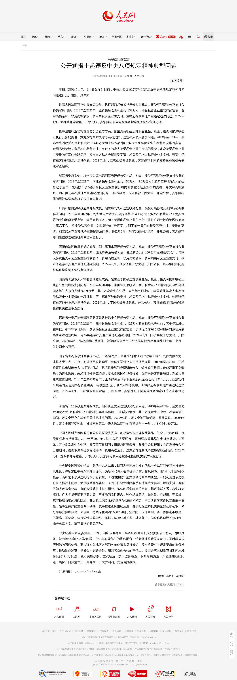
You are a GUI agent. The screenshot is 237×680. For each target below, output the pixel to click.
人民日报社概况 (48, 631)
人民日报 (59, 611)
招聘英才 (91, 631)
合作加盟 (116, 631)
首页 (23, 36)
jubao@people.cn (148, 637)
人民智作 (168, 611)
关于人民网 (65, 631)
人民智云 (150, 611)
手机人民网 (95, 611)
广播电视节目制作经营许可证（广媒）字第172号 (158, 649)
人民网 (24, 45)
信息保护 (179, 631)
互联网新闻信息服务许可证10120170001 (75, 649)
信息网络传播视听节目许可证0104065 (55, 655)
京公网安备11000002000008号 (185, 655)
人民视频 (132, 611)
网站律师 (166, 631)
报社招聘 (79, 631)
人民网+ (77, 611)
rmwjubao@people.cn (159, 643)
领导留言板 (114, 611)
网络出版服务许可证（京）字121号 (136, 655)
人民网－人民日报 (134, 76)
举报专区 (117, 36)
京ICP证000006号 (162, 655)
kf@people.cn (91, 643)
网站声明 (154, 631)
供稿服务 (129, 631)
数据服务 (141, 631)
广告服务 (104, 631)
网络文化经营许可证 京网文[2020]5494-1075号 (96, 655)
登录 (210, 36)
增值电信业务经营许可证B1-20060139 (114, 649)
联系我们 (191, 631)
